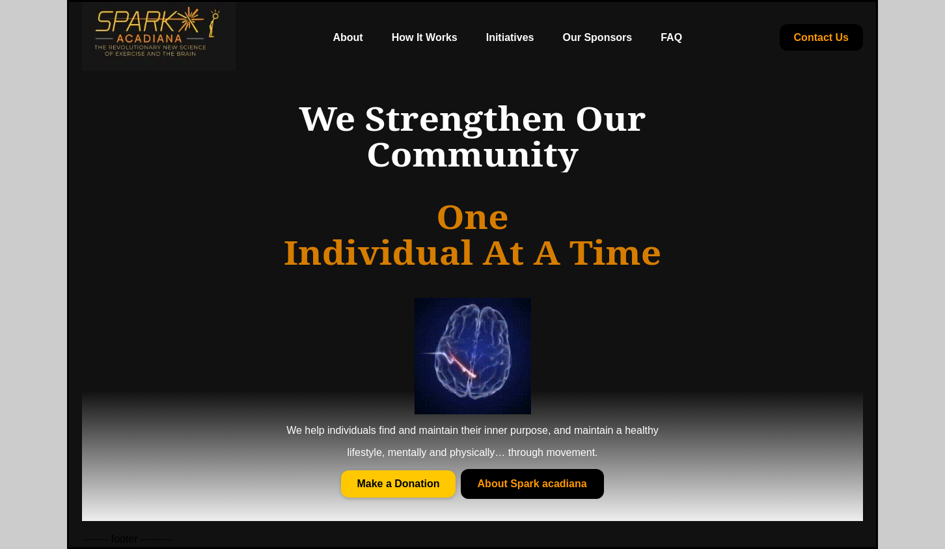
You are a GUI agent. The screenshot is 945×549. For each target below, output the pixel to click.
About (348, 37)
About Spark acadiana (532, 483)
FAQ (671, 37)
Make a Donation (398, 483)
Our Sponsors (598, 37)
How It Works (425, 37)
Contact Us (821, 37)
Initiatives (510, 37)
